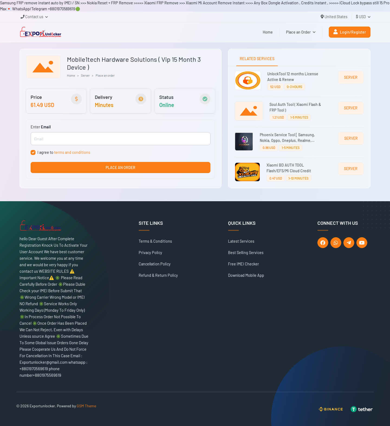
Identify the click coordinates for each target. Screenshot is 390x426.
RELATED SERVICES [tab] (257, 58)
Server (85, 75)
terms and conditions (72, 152)
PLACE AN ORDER (120, 167)
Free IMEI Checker (243, 264)
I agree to (63, 152)
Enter (41, 127)
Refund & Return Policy (158, 275)
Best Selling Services (246, 252)
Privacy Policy (150, 252)
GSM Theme (86, 406)
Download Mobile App (246, 275)
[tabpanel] (299, 127)
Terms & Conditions (155, 241)
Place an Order (301, 32)
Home (268, 32)
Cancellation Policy (155, 264)
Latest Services (241, 241)
